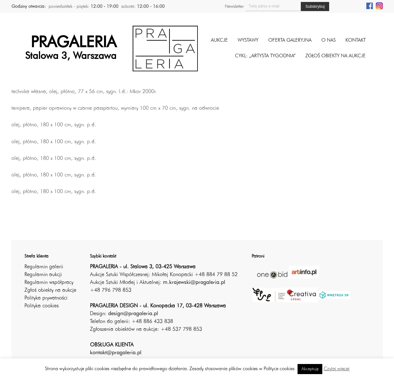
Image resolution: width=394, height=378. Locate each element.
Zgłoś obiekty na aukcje (50, 290)
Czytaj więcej (336, 369)
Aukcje (219, 40)
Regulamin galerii (43, 267)
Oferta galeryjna (290, 40)
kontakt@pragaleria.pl (115, 353)
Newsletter (234, 6)
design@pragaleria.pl (133, 313)
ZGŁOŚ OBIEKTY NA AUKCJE (335, 56)
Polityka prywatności (45, 298)
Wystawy (248, 40)
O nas (328, 40)
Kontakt (355, 40)
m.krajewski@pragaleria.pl (194, 282)
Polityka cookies (41, 306)
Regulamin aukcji (43, 274)
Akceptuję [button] (309, 369)
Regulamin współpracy (48, 282)
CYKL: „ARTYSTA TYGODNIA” (265, 56)
